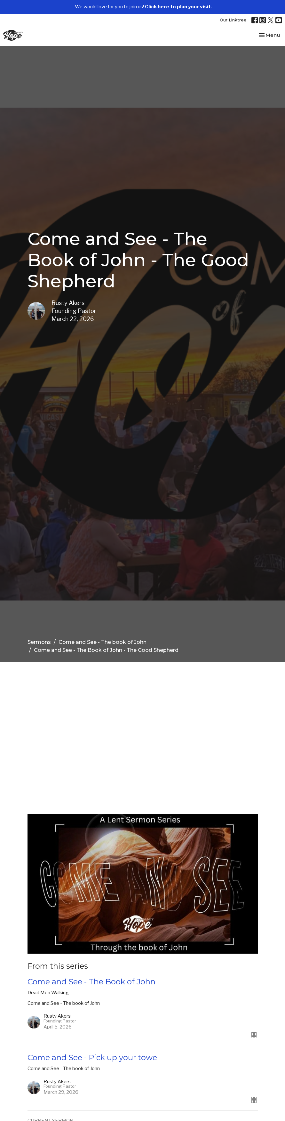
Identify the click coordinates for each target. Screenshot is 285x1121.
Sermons (39, 642)
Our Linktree (233, 19)
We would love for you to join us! (143, 7)
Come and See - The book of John (102, 642)
